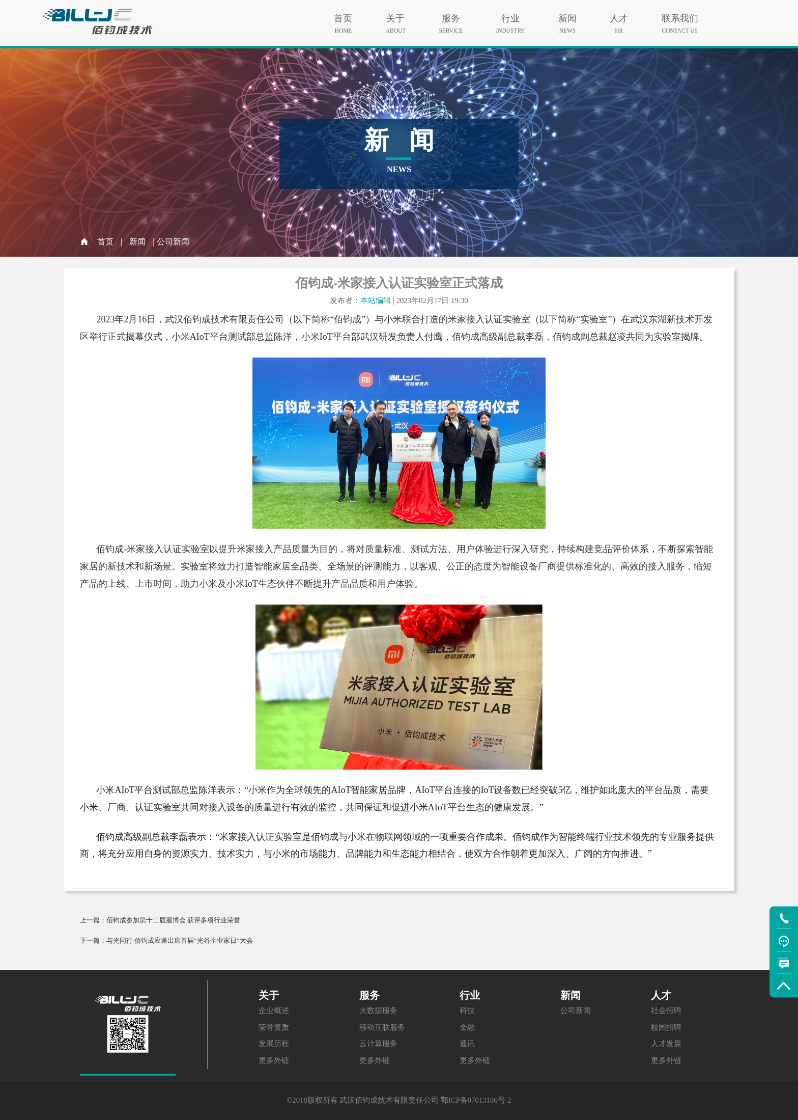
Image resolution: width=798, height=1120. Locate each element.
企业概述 (274, 1010)
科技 (467, 1010)
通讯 (467, 1044)
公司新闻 (575, 1010)
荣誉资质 (274, 1027)
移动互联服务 (382, 1027)
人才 (619, 15)
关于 (396, 15)
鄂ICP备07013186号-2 (476, 1100)
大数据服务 (378, 1010)
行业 (510, 15)
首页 (343, 15)
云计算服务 (378, 1044)
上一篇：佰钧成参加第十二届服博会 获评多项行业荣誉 (160, 920)
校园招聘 (666, 1027)
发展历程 (274, 1044)
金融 (467, 1027)
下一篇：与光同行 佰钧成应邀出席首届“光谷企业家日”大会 (166, 940)
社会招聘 (666, 1010)
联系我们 (680, 15)
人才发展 (666, 1044)
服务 (451, 15)
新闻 (567, 15)
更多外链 (274, 1060)
